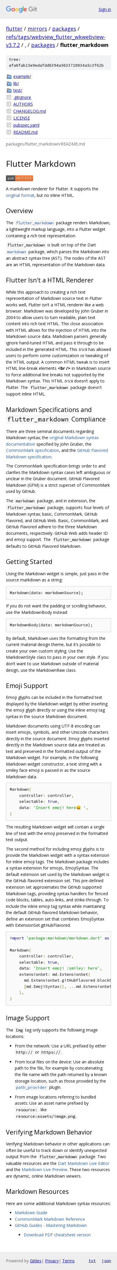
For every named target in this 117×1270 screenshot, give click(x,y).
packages (64, 28)
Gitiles (35, 1261)
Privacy (52, 1261)
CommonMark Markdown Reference (50, 1219)
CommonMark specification (32, 450)
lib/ (16, 83)
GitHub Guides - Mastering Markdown (51, 1225)
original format (20, 195)
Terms (68, 1261)
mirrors (37, 28)
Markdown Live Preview (44, 1169)
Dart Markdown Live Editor (83, 1163)
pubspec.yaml (26, 125)
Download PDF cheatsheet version (57, 1235)
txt (92, 1260)
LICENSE (21, 118)
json (106, 1260)
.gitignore (22, 97)
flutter (14, 28)
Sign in (105, 9)
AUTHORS (23, 104)
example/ (22, 76)
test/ (17, 90)
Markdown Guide (31, 1212)
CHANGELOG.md (29, 111)
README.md (25, 132)
